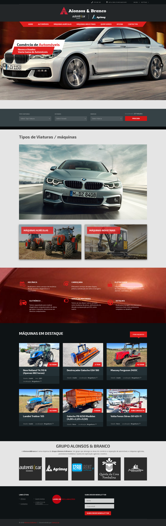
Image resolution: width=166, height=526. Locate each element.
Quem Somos (106, 24)
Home (30, 24)
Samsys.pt (55, 523)
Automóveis (43, 24)
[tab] (138, 334)
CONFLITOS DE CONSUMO (40, 503)
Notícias (144, 2)
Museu (136, 2)
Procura (136, 118)
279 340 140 (97, 2)
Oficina (120, 24)
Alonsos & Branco (30, 523)
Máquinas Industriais (86, 24)
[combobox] (35, 118)
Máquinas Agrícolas (62, 24)
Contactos (133, 24)
